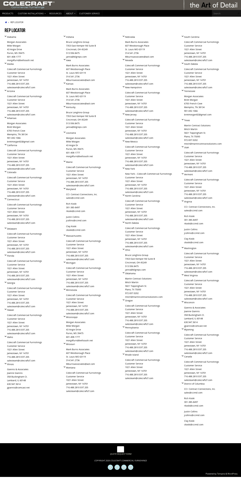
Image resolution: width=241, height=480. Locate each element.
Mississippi (72, 317)
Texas (187, 120)
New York (130, 168)
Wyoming (189, 329)
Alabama (11, 36)
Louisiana (71, 132)
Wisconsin (189, 302)
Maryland (71, 189)
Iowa (68, 60)
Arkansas (11, 118)
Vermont (188, 174)
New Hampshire (133, 87)
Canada (188, 356)
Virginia (188, 201)
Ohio (127, 249)
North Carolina (132, 195)
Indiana (70, 36)
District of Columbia (194, 383)
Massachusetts (73, 235)
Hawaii (10, 309)
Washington (190, 248)
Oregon (129, 300)
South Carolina (191, 36)
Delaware (12, 228)
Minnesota (71, 289)
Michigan (71, 262)
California (12, 145)
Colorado (11, 172)
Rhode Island (132, 354)
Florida (10, 255)
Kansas (69, 83)
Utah (186, 147)
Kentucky (70, 107)
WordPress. (232, 473)
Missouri (70, 344)
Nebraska (130, 36)
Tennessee (189, 91)
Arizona (11, 91)
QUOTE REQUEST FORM (120, 454)
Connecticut (13, 199)
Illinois (10, 364)
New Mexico (131, 141)
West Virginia (191, 275)
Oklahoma (130, 273)
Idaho (10, 337)
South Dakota (191, 63)
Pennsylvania (132, 327)
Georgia (11, 282)
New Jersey (130, 114)
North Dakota (132, 222)
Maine (69, 162)
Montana (70, 367)
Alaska (10, 63)
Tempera (221, 473)
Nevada (129, 60)
